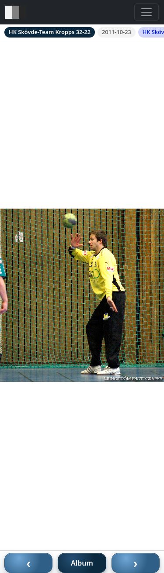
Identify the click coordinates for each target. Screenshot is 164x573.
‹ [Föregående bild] (28, 563)
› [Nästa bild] (135, 563)
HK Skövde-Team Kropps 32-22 (50, 32)
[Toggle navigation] (146, 12)
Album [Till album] (82, 563)
